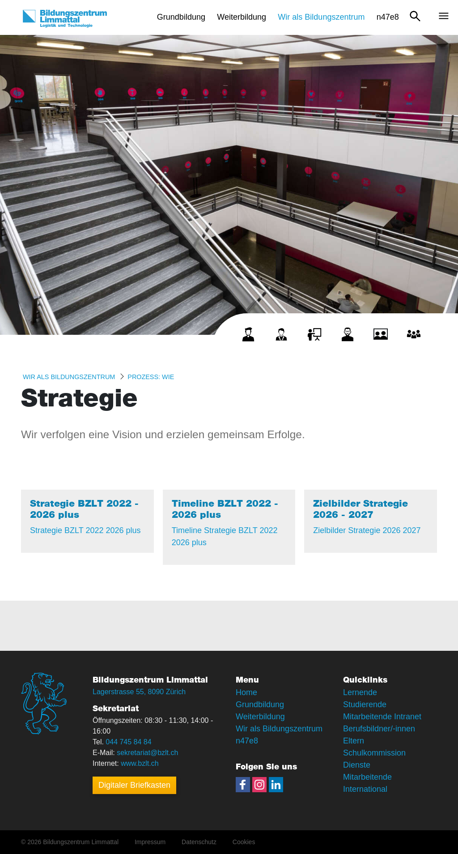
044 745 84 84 (128, 742)
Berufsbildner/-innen (379, 728)
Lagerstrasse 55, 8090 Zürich (139, 692)
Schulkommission (374, 752)
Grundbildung (260, 704)
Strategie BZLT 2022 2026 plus (85, 530)
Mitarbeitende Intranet (382, 716)
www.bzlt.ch (139, 763)
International (365, 789)
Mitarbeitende (367, 777)
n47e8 (247, 740)
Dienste (356, 764)
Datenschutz (199, 841)
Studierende (364, 704)
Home (246, 692)
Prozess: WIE (150, 376)
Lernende (360, 692)
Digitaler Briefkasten (134, 785)
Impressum (150, 841)
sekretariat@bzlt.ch (147, 752)
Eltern (353, 740)
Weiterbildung (260, 716)
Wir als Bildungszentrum (69, 376)
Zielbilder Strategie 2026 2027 (366, 530)
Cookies (244, 841)
